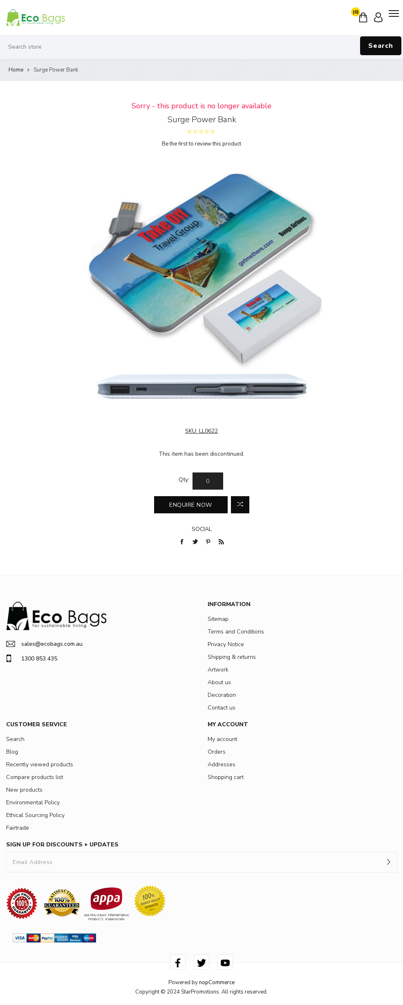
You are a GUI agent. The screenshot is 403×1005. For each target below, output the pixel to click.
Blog (12, 752)
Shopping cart (226, 777)
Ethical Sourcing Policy (35, 815)
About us (219, 682)
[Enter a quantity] (208, 481)
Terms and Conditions (236, 632)
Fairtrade (17, 828)
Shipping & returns (232, 657)
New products (24, 790)
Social (202, 529)
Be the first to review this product (201, 144)
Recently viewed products (39, 764)
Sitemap (218, 619)
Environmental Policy (33, 802)
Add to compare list (240, 504)
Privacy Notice (226, 644)
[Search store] (201, 47)
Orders (217, 752)
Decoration (222, 695)
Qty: (184, 479)
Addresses (221, 764)
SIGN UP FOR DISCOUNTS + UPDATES (62, 844)
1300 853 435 (31, 658)
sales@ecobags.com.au (44, 644)
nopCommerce (217, 982)
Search (380, 45)
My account (222, 739)
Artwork (218, 670)
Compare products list (34, 777)
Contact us (221, 708)
